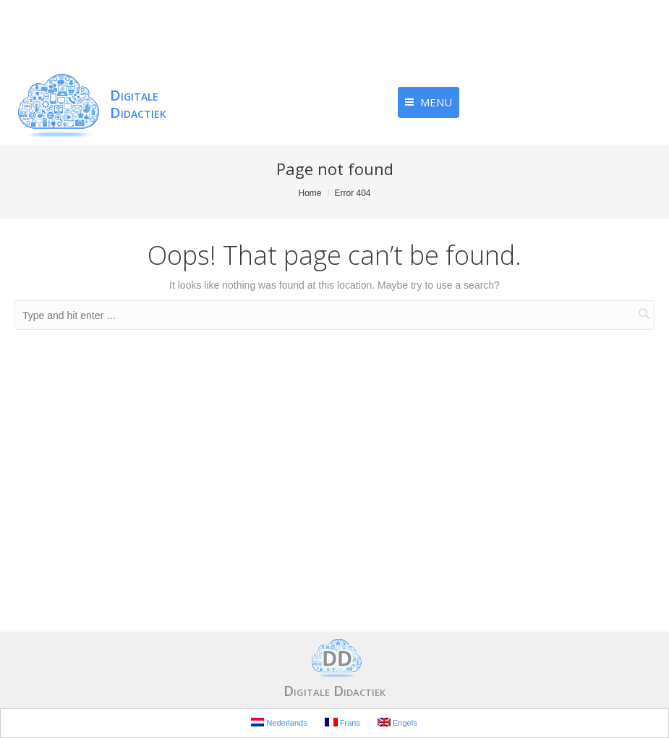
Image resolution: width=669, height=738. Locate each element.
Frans (342, 722)
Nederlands (279, 722)
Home (309, 193)
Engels (397, 722)
